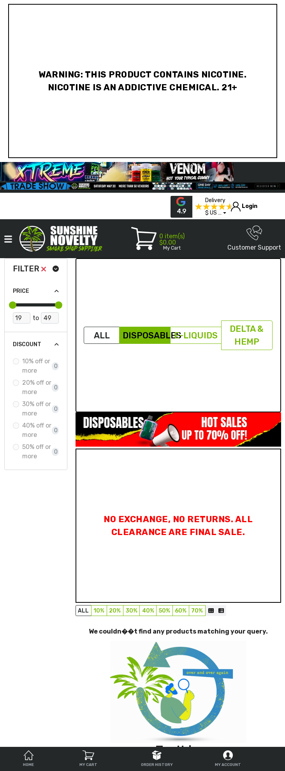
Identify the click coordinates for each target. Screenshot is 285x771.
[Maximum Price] (49, 318)
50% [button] (164, 610)
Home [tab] (28, 758)
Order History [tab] (157, 758)
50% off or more (36, 451)
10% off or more (36, 365)
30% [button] (131, 610)
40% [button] (148, 610)
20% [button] (115, 610)
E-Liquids (196, 335)
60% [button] (180, 610)
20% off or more (36, 387)
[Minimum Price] (21, 318)
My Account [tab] (228, 758)
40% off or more (36, 430)
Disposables (146, 335)
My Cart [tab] (88, 758)
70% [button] (197, 610)
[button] (215, 213)
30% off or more (36, 408)
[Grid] (211, 610)
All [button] (83, 610)
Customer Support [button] (254, 238)
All (102, 335)
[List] (221, 610)
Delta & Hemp (247, 335)
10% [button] (98, 610)
